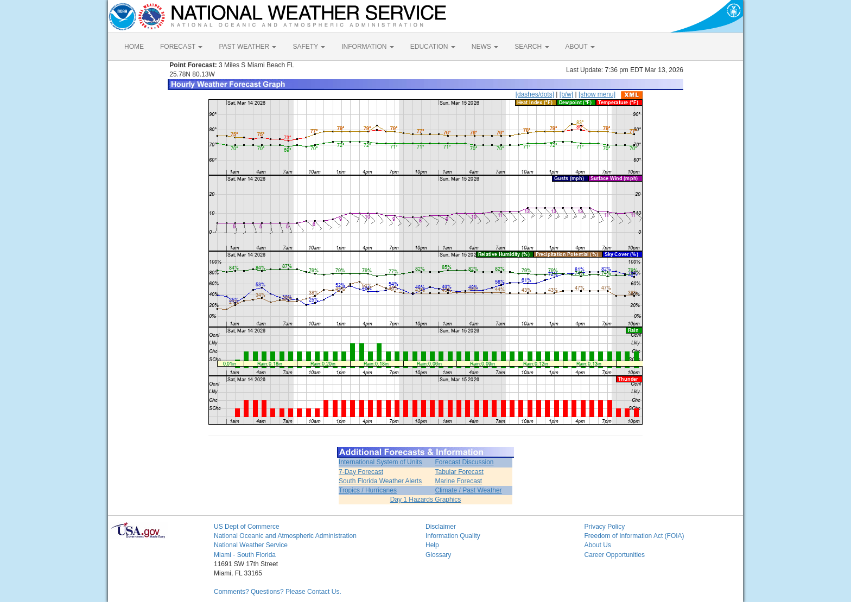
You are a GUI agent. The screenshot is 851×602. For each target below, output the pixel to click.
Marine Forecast (458, 481)
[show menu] (597, 94)
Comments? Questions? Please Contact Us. (277, 591)
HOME (134, 46)
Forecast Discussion (464, 462)
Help (432, 545)
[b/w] (566, 94)
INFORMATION (367, 46)
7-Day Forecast (361, 472)
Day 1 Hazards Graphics (425, 499)
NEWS (485, 46)
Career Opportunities (615, 555)
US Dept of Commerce (247, 526)
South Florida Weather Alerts (380, 481)
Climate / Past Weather (468, 490)
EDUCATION (432, 46)
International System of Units (380, 462)
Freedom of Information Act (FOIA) (634, 536)
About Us (598, 545)
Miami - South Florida (245, 555)
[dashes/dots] (535, 94)
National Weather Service (251, 545)
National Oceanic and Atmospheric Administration (285, 536)
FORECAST (181, 46)
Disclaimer (441, 526)
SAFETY (309, 46)
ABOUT (580, 46)
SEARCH (532, 46)
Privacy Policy (605, 526)
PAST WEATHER (247, 46)
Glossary (438, 555)
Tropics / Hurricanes (368, 490)
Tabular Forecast (459, 472)
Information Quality (453, 536)
